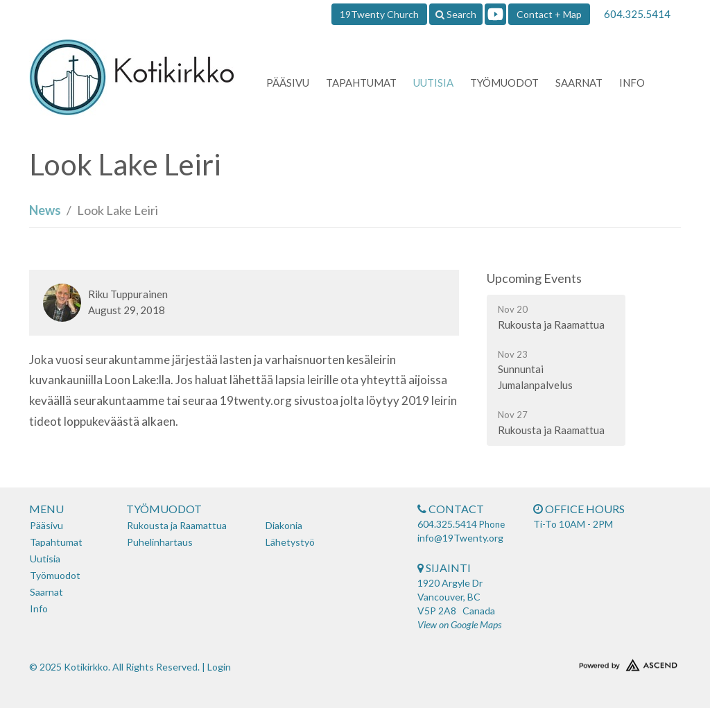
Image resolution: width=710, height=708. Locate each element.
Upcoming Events (534, 278)
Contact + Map (549, 14)
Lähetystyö (290, 542)
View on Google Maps (459, 624)
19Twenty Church (379, 14)
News (45, 210)
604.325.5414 (637, 14)
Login (219, 667)
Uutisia (433, 82)
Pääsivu (287, 82)
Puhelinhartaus (160, 542)
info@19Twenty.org (460, 538)
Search (455, 14)
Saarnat (579, 82)
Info (632, 82)
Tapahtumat (361, 82)
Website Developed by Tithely (604, 662)
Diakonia (284, 525)
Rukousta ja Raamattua (177, 525)
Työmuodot (504, 82)
